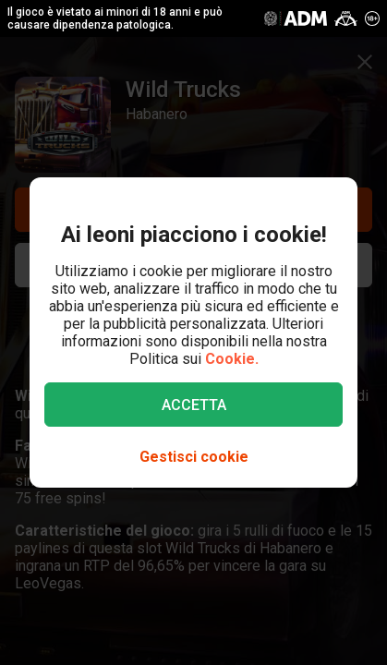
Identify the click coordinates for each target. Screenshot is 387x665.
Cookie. (232, 359)
